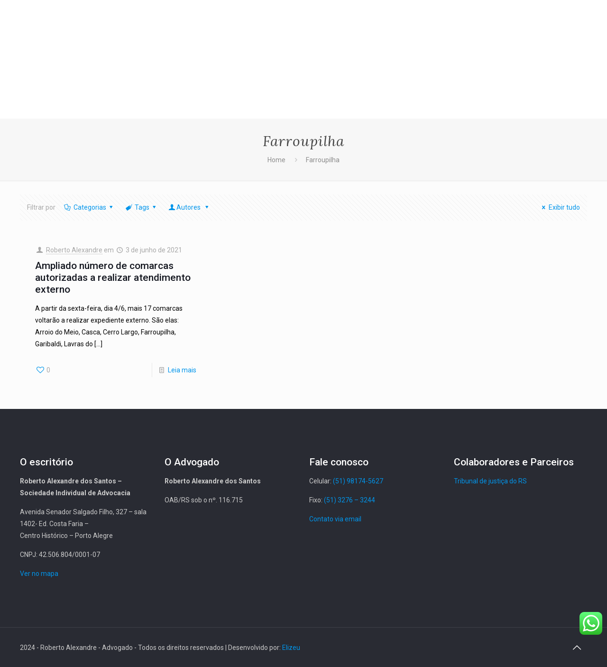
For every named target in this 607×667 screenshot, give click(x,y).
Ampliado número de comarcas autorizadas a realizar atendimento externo (113, 277)
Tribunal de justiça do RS (490, 481)
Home (276, 160)
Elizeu (291, 647)
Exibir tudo (559, 207)
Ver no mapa (39, 573)
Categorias (89, 207)
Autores (189, 207)
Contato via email (335, 519)
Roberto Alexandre (74, 250)
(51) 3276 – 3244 (349, 500)
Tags (141, 207)
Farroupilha (323, 160)
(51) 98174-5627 (358, 481)
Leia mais (182, 370)
